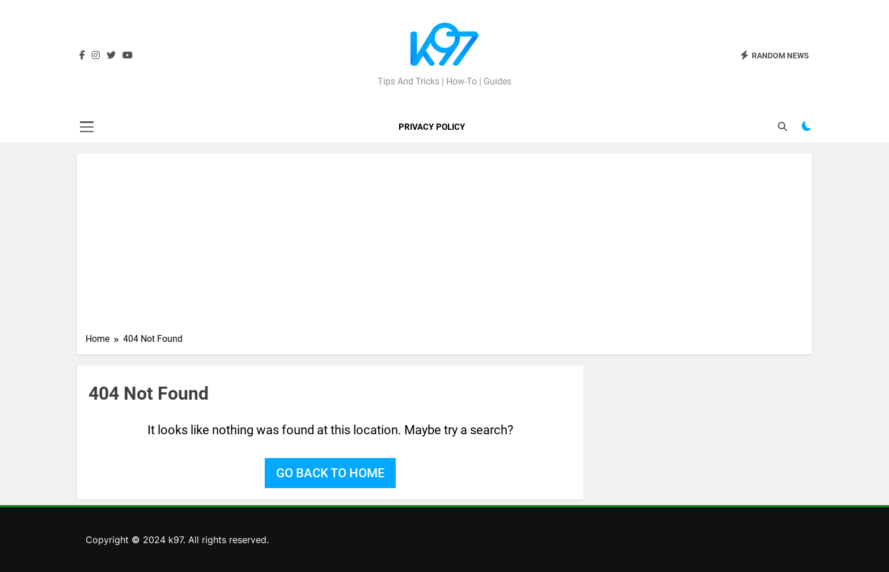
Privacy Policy (432, 127)
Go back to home (330, 473)
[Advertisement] (444, 247)
